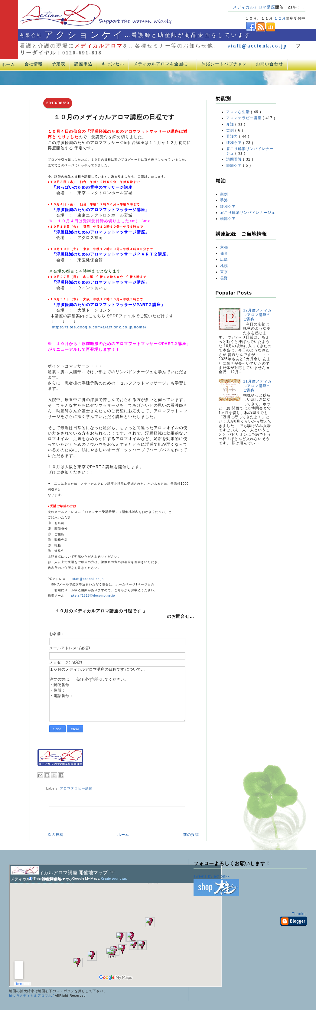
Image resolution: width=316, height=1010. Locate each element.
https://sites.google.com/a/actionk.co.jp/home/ (99, 327)
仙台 (224, 253)
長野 (224, 278)
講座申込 (83, 63)
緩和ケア (234, 143)
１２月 (280, 18)
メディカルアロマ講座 (254, 7)
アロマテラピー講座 (76, 788)
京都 (224, 247)
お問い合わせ (269, 63)
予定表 (58, 63)
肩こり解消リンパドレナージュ (247, 212)
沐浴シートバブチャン (224, 63)
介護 (230, 124)
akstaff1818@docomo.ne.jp (93, 595)
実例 (230, 130)
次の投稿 (56, 834)
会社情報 (33, 63)
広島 (224, 259)
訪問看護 (234, 159)
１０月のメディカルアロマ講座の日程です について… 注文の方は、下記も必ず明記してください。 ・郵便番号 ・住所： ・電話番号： (117, 694)
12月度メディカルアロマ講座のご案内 (257, 314)
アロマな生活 (238, 112)
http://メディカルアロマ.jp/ (31, 995)
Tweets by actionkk (212, 876)
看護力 (232, 136)
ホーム (123, 834)
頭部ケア (234, 165)
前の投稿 (191, 834)
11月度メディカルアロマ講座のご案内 (257, 385)
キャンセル (113, 63)
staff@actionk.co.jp (257, 46)
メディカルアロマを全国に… (162, 63)
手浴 (224, 200)
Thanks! (299, 914)
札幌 (224, 266)
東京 (224, 272)
